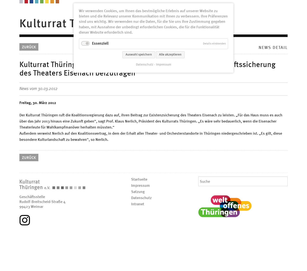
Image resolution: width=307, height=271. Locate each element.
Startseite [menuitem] (139, 179)
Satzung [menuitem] (138, 192)
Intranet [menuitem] (137, 204)
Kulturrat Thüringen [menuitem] (71, 24)
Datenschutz (144, 64)
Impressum (163, 64)
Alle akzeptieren (170, 54)
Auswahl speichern (139, 54)
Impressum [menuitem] (140, 186)
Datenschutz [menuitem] (141, 198)
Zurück (29, 47)
